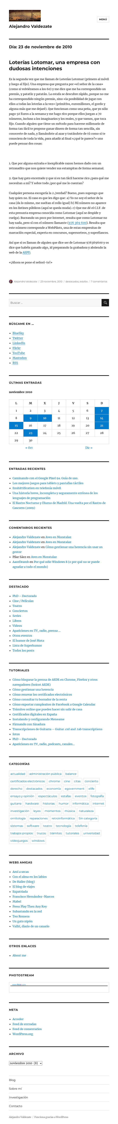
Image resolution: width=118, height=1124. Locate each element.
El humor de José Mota (28, 640)
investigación (19, 811)
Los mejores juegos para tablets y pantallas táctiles (48, 483)
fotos (16, 734)
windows (38, 840)
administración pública (45, 774)
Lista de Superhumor (27, 645)
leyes (37, 811)
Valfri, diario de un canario (31, 926)
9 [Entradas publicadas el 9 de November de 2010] (31, 418)
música (70, 811)
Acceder (18, 1019)
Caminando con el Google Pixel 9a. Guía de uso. (45, 478)
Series (17, 616)
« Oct (29, 447)
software (33, 826)
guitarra (15, 803)
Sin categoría (88, 818)
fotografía (97, 796)
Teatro (17, 606)
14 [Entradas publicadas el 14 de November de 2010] (101, 418)
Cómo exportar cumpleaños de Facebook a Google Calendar (54, 704)
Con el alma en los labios (30, 876)
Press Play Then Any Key (30, 906)
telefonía (81, 826)
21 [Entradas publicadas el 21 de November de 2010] (101, 425)
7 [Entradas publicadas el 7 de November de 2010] (102, 410)
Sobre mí (15, 1088)
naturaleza (86, 811)
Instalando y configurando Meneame (38, 719)
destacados (72, 281)
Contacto (15, 1106)
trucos (41, 833)
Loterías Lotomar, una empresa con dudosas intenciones (54, 65)
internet (98, 803)
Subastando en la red (27, 911)
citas (77, 781)
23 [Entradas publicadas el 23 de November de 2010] (30, 433)
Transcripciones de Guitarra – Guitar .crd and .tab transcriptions (57, 729)
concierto (91, 781)
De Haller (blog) (24, 881)
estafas (84, 281)
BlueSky (18, 333)
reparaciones (39, 818)
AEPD (26, 252)
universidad (91, 833)
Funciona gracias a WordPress (51, 1117)
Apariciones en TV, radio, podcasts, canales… (44, 744)
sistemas (16, 826)
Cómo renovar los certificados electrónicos (42, 694)
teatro (47, 826)
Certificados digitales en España (35, 714)
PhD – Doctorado (25, 596)
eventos (80, 796)
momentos (52, 811)
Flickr (16, 348)
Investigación (18, 1097)
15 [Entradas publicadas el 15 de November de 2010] (16, 425)
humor (63, 803)
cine (67, 781)
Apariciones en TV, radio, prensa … (37, 630)
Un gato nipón (23, 921)
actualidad (17, 774)
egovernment (74, 788)
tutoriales (72, 833)
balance (71, 774)
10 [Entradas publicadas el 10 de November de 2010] (44, 418)
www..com (19, 985)
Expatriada (20, 891)
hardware (32, 803)
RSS (15, 363)
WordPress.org (23, 1034)
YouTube (19, 353)
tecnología (63, 826)
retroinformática (63, 818)
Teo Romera (21, 916)
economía (54, 788)
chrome (54, 781)
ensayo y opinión (22, 796)
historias (49, 803)
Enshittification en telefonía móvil (37, 488)
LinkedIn (19, 343)
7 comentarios (99, 281)
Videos (17, 625)
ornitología (18, 818)
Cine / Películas (23, 601)
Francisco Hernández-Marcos (33, 896)
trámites (56, 833)
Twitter (18, 338)
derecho (16, 788)
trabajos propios (21, 833)
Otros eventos (22, 635)
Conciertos (20, 611)
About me (19, 955)
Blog (12, 1080)
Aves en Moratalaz (58, 537)
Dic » (88, 447)
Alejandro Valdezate (30, 26)
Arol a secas (21, 872)
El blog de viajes (24, 886)
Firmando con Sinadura (29, 724)
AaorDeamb (21, 562)
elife (91, 788)
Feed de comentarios (27, 1029)
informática (80, 803)
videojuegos (19, 840)
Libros (17, 620)
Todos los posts (23, 650)
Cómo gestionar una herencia (33, 689)
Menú (103, 19)
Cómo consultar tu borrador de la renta (40, 699)
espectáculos (47, 796)
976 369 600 (77, 222)
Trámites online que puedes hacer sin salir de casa (47, 709)
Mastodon (20, 358)
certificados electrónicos (27, 781)
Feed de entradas (24, 1024)
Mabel (17, 901)
